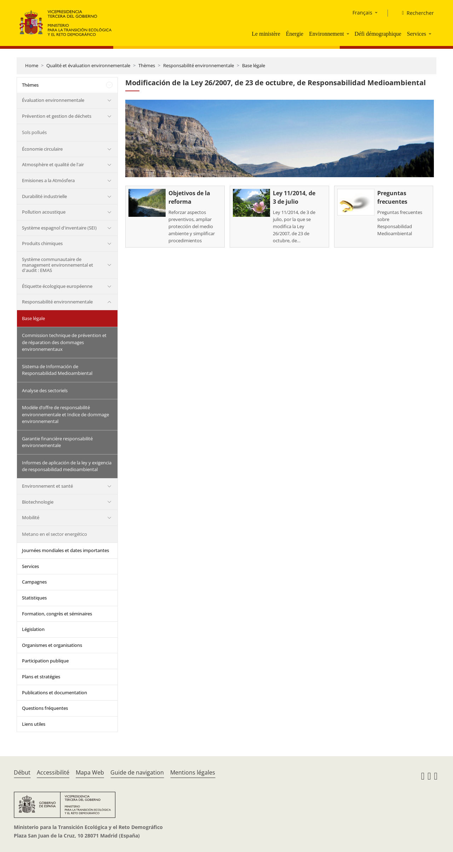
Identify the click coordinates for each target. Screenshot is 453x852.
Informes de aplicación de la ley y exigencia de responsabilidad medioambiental (66, 466)
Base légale (253, 65)
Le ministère (266, 34)
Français (362, 12)
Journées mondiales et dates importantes (65, 550)
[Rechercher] (415, 13)
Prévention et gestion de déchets (56, 116)
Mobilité (30, 517)
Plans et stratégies (41, 676)
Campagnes (34, 582)
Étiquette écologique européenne (57, 286)
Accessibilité (53, 772)
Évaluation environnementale (53, 100)
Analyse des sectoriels (45, 390)
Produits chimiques (42, 243)
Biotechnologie (37, 502)
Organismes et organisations (52, 645)
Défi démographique (378, 34)
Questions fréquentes (45, 708)
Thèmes (146, 65)
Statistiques (34, 598)
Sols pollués (34, 132)
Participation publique (45, 660)
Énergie (294, 34)
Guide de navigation (137, 772)
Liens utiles (33, 724)
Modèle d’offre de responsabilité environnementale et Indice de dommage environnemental (65, 414)
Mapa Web (90, 772)
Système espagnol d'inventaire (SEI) (59, 228)
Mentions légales (192, 772)
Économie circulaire (42, 149)
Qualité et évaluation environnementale (88, 65)
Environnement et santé (47, 486)
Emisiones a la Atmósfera (48, 180)
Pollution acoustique (43, 212)
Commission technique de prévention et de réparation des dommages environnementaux (64, 342)
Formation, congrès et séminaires (57, 613)
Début (22, 772)
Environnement (326, 34)
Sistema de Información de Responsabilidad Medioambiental (57, 370)
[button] (348, 33)
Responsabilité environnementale (198, 65)
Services (416, 34)
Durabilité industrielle (44, 196)
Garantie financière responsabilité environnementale (57, 442)
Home (31, 65)
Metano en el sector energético (54, 534)
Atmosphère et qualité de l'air (53, 164)
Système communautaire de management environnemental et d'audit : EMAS (57, 264)
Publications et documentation (54, 692)
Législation (33, 629)
